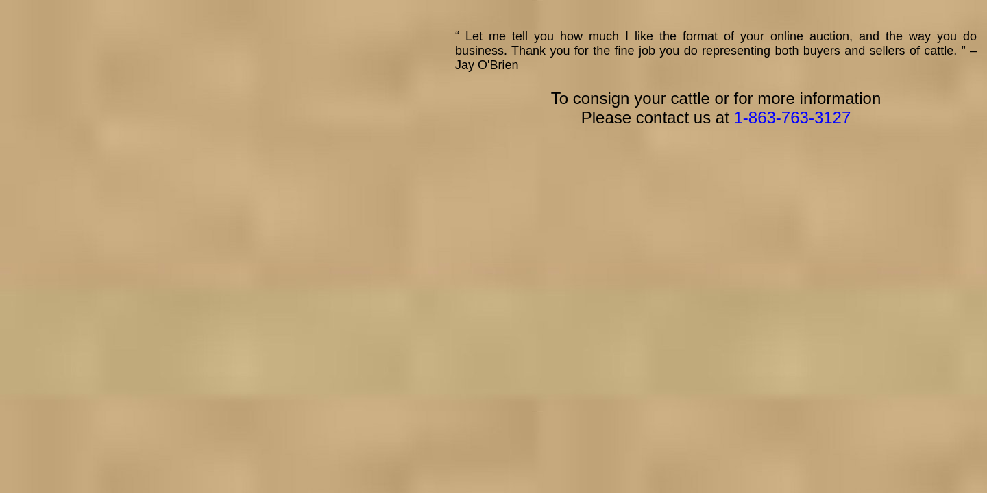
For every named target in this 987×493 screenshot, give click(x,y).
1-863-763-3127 (792, 117)
